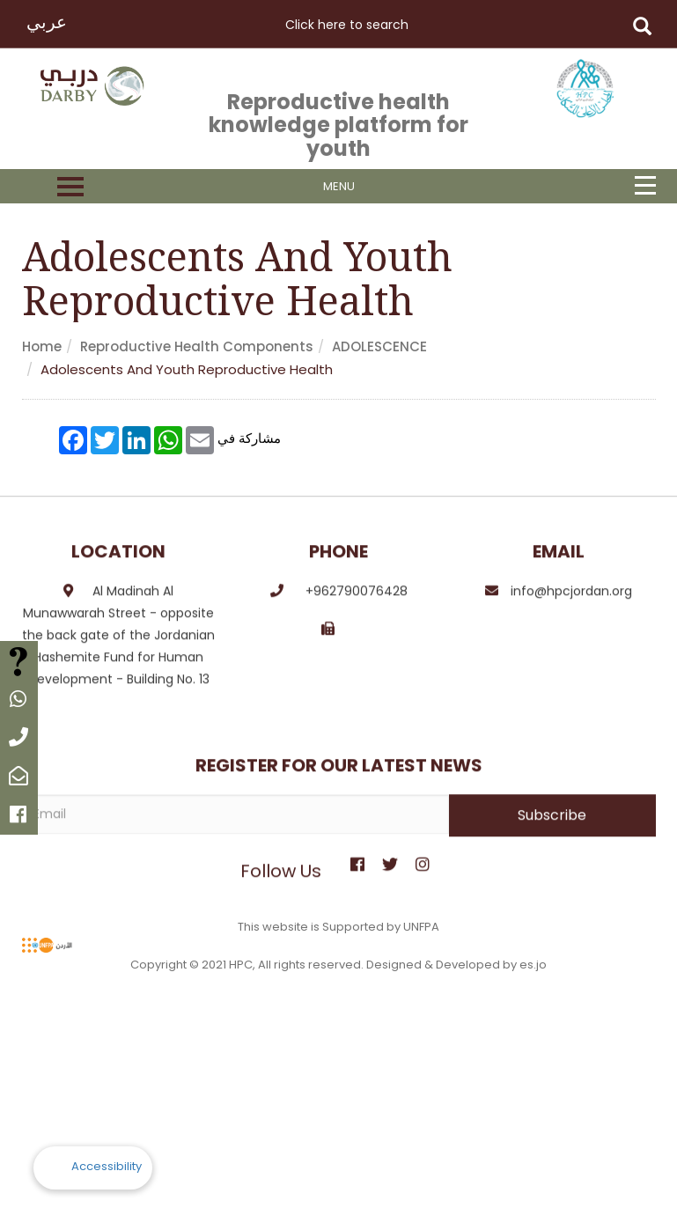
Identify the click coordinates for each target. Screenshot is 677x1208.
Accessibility (106, 1166)
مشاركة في (249, 437)
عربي (46, 22)
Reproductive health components (196, 346)
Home (42, 346)
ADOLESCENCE (379, 346)
